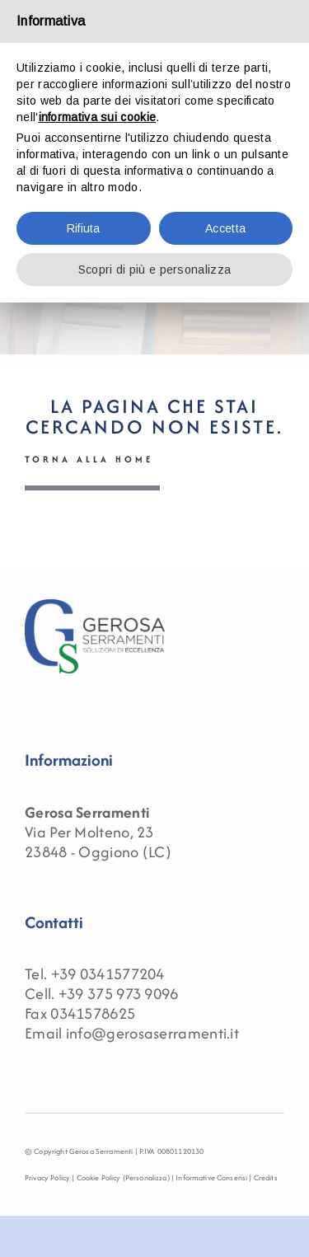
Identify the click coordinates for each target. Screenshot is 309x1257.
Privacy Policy (47, 1177)
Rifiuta (84, 228)
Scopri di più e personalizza (154, 269)
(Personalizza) (146, 1177)
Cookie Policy (99, 1177)
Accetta (225, 228)
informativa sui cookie (98, 117)
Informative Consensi (211, 1177)
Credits (266, 1177)
